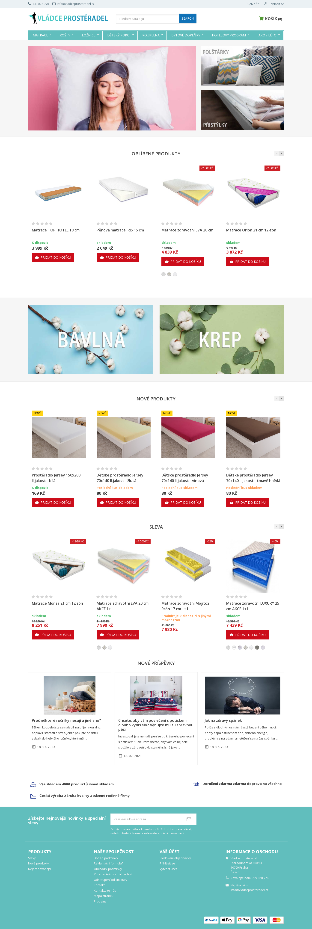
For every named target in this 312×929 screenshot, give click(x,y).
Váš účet (170, 851)
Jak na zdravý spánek (223, 720)
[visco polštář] (240, 647)
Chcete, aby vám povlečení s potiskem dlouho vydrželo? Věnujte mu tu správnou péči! (155, 725)
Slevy (32, 858)
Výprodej (296, 35)
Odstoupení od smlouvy (110, 880)
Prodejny (100, 901)
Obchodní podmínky (108, 869)
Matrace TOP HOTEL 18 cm (56, 230)
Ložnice (88, 35)
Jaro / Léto (267, 35)
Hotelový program (229, 35)
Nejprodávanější (39, 869)
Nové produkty (156, 399)
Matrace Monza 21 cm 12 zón (57, 603)
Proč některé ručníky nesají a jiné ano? (66, 720)
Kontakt (99, 885)
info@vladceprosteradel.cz (249, 890)
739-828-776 (260, 878)
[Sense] (163, 274)
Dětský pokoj (119, 35)
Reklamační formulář (108, 863)
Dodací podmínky (106, 858)
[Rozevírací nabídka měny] (253, 4)
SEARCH (187, 18)
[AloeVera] (169, 274)
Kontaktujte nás (105, 890)
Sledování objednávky (175, 858)
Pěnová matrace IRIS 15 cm (120, 230)
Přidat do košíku (53, 257)
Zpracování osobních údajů (113, 874)
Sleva (156, 527)
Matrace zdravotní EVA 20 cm (187, 230)
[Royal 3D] (257, 647)
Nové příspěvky (156, 663)
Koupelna (151, 35)
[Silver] (175, 274)
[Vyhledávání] (156, 19)
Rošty (65, 35)
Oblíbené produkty (156, 154)
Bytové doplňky (185, 35)
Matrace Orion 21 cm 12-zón (251, 230)
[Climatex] (263, 647)
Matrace (40, 35)
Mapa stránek (103, 896)
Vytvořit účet (168, 869)
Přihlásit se (167, 863)
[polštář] (234, 647)
